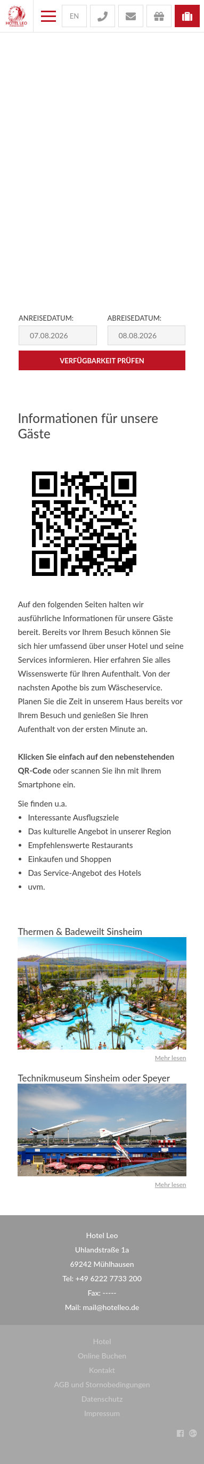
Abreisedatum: (135, 318)
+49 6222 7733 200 (109, 1278)
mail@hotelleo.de (111, 1307)
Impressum (102, 1413)
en (74, 16)
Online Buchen (102, 1355)
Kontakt (102, 1369)
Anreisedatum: (46, 318)
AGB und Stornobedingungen (102, 1384)
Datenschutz (102, 1398)
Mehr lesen (170, 1058)
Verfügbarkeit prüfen (102, 360)
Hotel (102, 1341)
